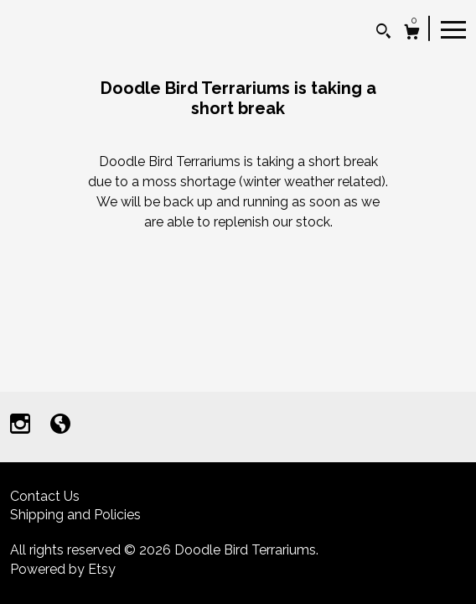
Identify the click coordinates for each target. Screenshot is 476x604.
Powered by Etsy (63, 569)
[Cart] (412, 33)
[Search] (383, 33)
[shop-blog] (60, 426)
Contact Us (45, 496)
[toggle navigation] (453, 28)
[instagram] (22, 426)
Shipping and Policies (75, 515)
